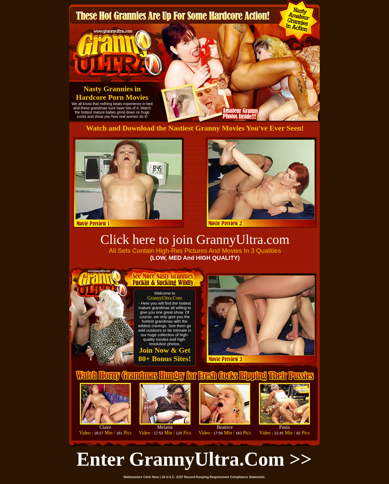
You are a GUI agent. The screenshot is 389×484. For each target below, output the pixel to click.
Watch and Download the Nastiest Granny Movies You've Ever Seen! (195, 128)
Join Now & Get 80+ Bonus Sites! (165, 354)
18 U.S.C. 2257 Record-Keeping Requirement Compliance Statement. (213, 477)
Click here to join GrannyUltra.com (194, 239)
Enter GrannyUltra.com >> (194, 459)
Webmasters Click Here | (143, 477)
